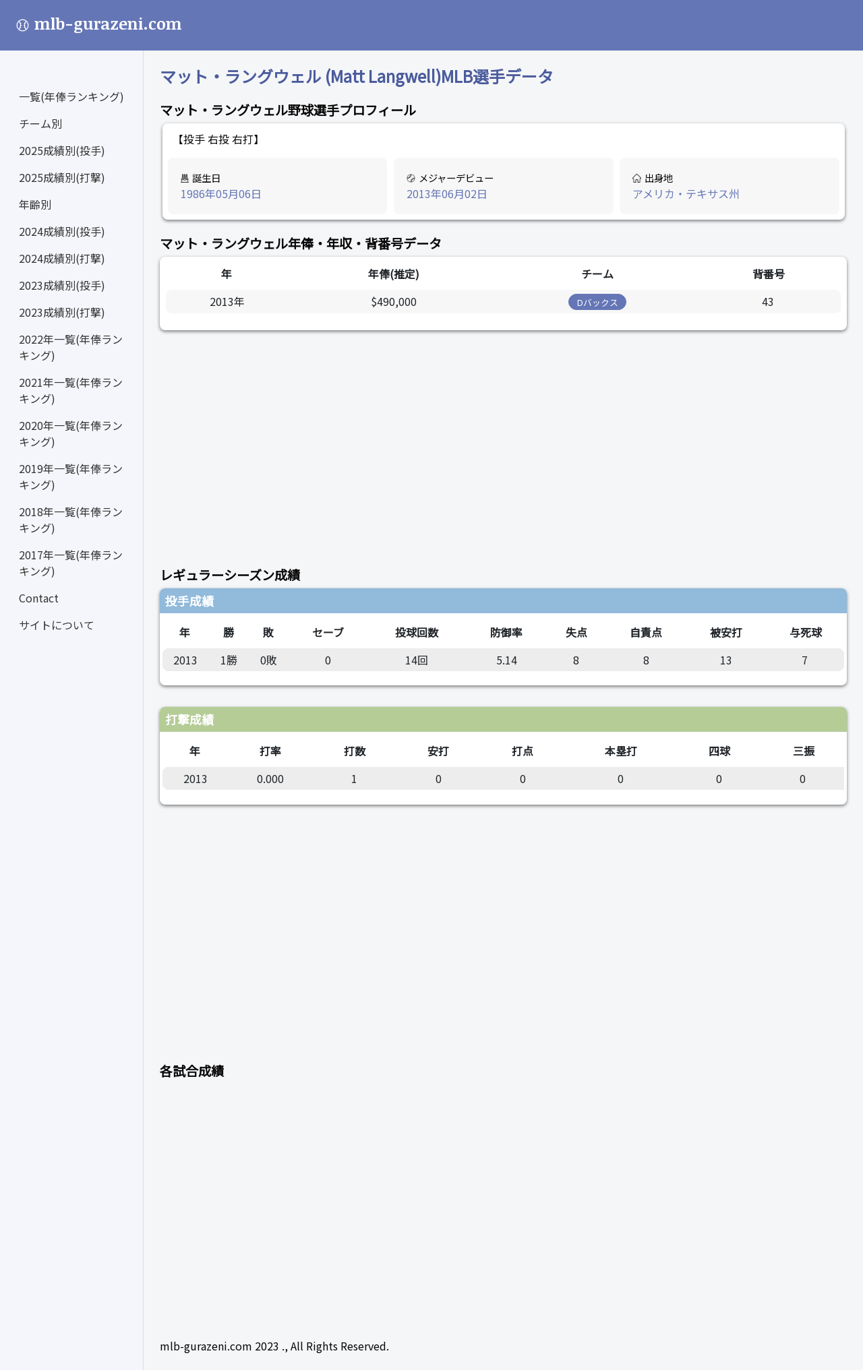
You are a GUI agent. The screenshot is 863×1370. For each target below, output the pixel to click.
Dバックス (597, 302)
